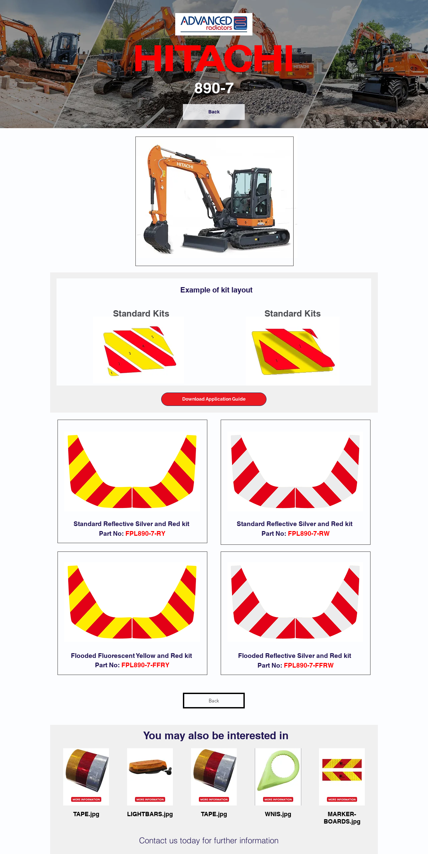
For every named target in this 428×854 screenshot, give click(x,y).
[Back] (214, 112)
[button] (213, 399)
